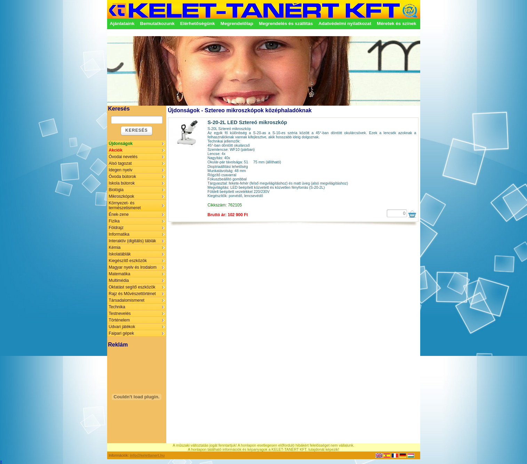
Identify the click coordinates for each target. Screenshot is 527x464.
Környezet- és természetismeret (125, 205)
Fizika (114, 221)
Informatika (119, 234)
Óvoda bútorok (122, 176)
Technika (117, 306)
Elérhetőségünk (197, 23)
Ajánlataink (122, 23)
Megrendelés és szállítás (286, 23)
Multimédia (119, 280)
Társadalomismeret (127, 300)
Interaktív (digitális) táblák (132, 240)
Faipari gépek (121, 333)
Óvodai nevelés (123, 156)
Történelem (119, 320)
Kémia (115, 247)
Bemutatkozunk (157, 23)
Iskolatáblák (120, 254)
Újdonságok (121, 143)
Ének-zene (119, 214)
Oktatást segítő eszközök (132, 287)
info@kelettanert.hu (147, 455)
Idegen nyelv (121, 170)
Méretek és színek (396, 23)
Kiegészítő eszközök (128, 260)
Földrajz (116, 227)
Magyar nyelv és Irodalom (133, 267)
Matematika (119, 273)
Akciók (115, 150)
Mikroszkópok (121, 196)
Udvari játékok (122, 326)
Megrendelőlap (237, 23)
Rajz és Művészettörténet (132, 293)
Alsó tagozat (120, 163)
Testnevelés (120, 313)
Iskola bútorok (122, 183)
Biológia (116, 189)
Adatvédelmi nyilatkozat (344, 23)
